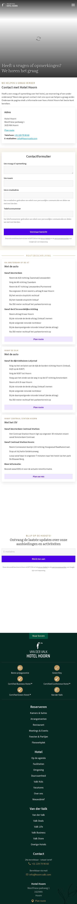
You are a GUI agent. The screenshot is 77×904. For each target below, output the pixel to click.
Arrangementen (39, 718)
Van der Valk (57, 691)
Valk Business (38, 832)
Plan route (9, 130)
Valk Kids (38, 781)
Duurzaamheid (38, 775)
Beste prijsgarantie (20, 669)
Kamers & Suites (38, 713)
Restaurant (38, 724)
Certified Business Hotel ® (20, 680)
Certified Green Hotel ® (20, 691)
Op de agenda (38, 758)
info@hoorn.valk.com (27, 138)
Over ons (38, 793)
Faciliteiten (38, 763)
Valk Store (38, 838)
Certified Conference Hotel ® (57, 680)
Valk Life (38, 826)
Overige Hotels (38, 844)
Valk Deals (38, 820)
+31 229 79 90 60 (21, 135)
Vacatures (38, 787)
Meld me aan (38, 558)
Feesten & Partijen (38, 736)
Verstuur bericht (38, 231)
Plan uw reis (38, 476)
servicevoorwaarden (61, 238)
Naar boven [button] (38, 635)
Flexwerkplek (38, 742)
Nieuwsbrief (38, 799)
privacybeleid (45, 238)
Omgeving (38, 769)
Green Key (57, 669)
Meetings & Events (38, 730)
